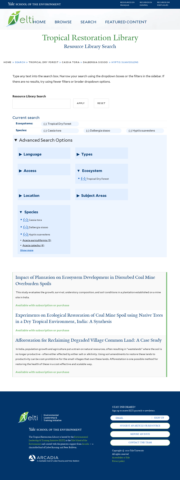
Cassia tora (70, 62)
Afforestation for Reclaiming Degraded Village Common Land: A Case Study (88, 340)
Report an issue (140, 434)
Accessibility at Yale (121, 457)
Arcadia (85, 444)
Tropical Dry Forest (43, 62)
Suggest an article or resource (140, 425)
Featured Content (126, 22)
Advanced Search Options (45, 140)
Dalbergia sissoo (95, 62)
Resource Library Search (29, 96)
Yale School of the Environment (17, 4)
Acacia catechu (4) (33, 245)
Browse (63, 22)
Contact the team (140, 442)
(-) (45, 124)
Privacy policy (118, 461)
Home (39, 22)
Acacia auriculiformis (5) (36, 240)
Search (88, 22)
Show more (26, 250)
